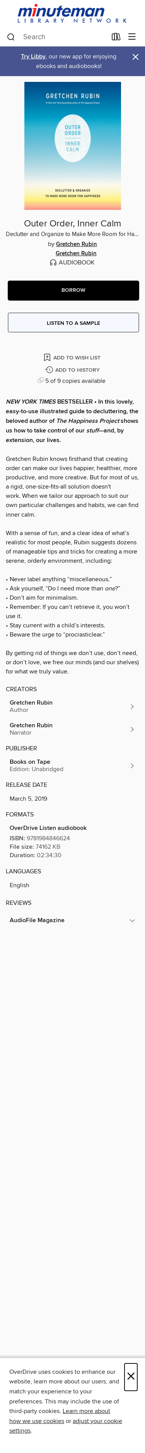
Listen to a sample (73, 323)
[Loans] (116, 38)
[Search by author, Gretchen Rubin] (72, 706)
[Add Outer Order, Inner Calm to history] (73, 370)
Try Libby (33, 57)
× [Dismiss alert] (135, 57)
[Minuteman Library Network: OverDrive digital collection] (72, 14)
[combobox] (56, 37)
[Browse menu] (132, 37)
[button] (73, 291)
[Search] (11, 37)
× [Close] (131, 1377)
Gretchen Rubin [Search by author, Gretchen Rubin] (76, 244)
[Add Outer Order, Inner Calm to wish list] (72, 357)
